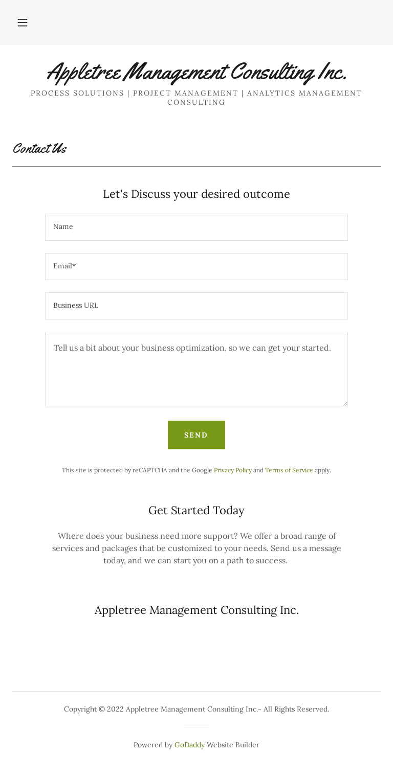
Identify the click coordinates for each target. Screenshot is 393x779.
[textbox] (196, 227)
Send (196, 435)
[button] (22, 22)
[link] (196, 76)
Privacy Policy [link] (233, 470)
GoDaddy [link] (189, 744)
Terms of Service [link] (289, 470)
